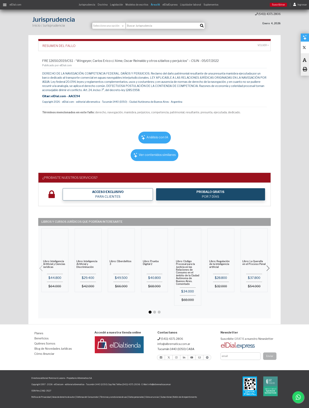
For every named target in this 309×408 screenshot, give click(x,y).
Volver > (263, 45)
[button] (150, 312)
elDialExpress (170, 4)
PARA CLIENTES (108, 194)
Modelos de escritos (137, 4)
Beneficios (41, 338)
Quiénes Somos (44, 343)
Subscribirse (166, 397)
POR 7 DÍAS (210, 194)
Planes (38, 333)
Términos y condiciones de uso (113, 397)
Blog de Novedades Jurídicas (53, 348)
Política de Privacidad (41, 397)
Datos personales (136, 397)
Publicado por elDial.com (57, 65)
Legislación (116, 4)
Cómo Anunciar (44, 353)
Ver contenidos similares (154, 155)
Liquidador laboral (190, 4)
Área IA (155, 4)
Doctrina (103, 4)
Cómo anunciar (152, 397)
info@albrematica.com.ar (173, 344)
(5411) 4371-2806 (268, 14)
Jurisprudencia (87, 4)
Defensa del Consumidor (87, 397)
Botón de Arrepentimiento (185, 397)
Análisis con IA (154, 137)
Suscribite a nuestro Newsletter (247, 338)
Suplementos (211, 4)
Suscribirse (278, 4)
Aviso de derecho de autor (63, 397)
